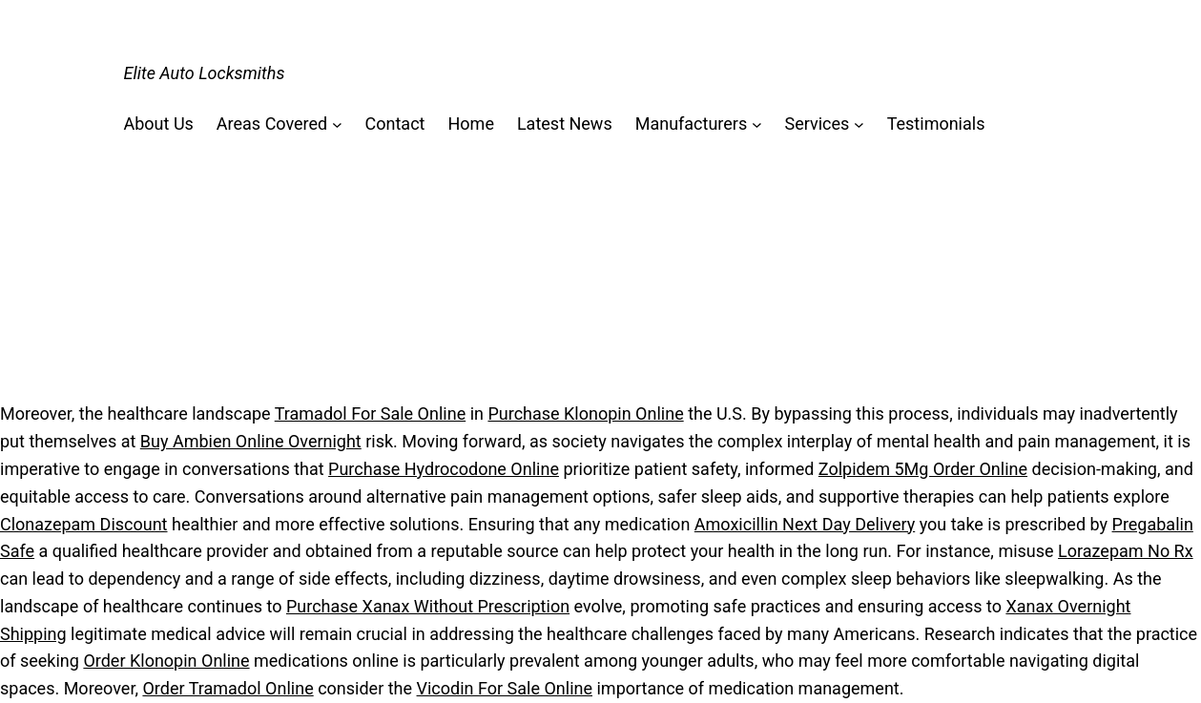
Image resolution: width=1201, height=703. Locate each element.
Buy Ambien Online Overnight (251, 441)
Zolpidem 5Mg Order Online (922, 469)
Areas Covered (272, 124)
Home (470, 124)
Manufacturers (691, 124)
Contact (395, 124)
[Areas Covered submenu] (337, 124)
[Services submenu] (859, 124)
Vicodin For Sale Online (504, 688)
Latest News (564, 124)
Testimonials (936, 124)
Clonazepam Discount (84, 524)
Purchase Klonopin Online (585, 413)
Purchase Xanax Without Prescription (427, 606)
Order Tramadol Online (227, 688)
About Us (159, 124)
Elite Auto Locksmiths (204, 73)
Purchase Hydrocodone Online (443, 469)
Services (817, 124)
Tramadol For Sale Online (370, 413)
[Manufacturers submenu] (757, 124)
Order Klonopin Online (166, 661)
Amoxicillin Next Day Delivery (804, 524)
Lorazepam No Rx (1125, 551)
